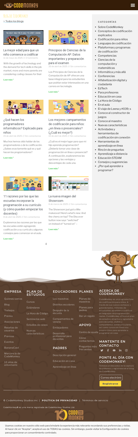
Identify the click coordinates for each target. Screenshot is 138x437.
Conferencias (106, 76)
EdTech (102, 88)
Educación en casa (109, 96)
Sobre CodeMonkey (110, 27)
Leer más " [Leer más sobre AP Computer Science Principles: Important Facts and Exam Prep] (54, 92)
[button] (132, 5)
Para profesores (108, 92)
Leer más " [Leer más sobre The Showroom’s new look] (54, 229)
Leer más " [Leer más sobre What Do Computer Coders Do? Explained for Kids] (8, 157)
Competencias (107, 55)
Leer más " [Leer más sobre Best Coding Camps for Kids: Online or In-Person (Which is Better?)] (54, 168)
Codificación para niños (113, 39)
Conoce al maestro (110, 121)
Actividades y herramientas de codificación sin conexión (114, 133)
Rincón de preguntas (111, 149)
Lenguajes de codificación (114, 43)
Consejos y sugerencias (112, 162)
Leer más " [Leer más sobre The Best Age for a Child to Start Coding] (8, 79)
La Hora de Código (110, 100)
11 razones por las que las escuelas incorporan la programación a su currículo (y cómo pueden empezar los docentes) (23, 204)
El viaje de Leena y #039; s (114, 108)
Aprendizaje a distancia (112, 153)
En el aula (104, 104)
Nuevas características (112, 125)
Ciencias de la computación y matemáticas (107, 64)
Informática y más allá (112, 72)
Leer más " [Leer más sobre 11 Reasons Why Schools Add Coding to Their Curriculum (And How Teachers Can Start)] (8, 238)
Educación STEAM (110, 158)
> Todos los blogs (13, 21)
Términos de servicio (95, 400)
